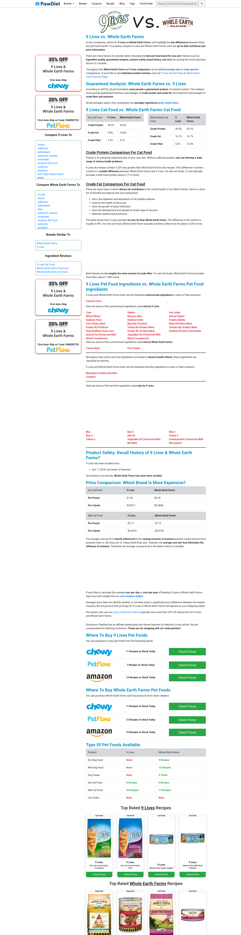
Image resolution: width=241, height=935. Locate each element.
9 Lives (41, 194)
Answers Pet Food (47, 163)
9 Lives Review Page (172, 73)
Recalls (110, 3)
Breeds (83, 3)
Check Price (99, 874)
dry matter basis (169, 102)
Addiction (43, 148)
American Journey (47, 155)
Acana (41, 144)
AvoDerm (43, 170)
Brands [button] (68, 3)
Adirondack (44, 152)
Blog (121, 3)
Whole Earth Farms (47, 243)
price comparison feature (126, 612)
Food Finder (146, 3)
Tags (132, 3)
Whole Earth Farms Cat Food (52, 271)
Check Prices (187, 651)
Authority (42, 166)
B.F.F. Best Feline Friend (50, 174)
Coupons (96, 3)
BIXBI (41, 177)
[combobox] (177, 4)
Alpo (40, 209)
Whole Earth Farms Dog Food (53, 268)
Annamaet (43, 159)
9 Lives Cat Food (46, 264)
